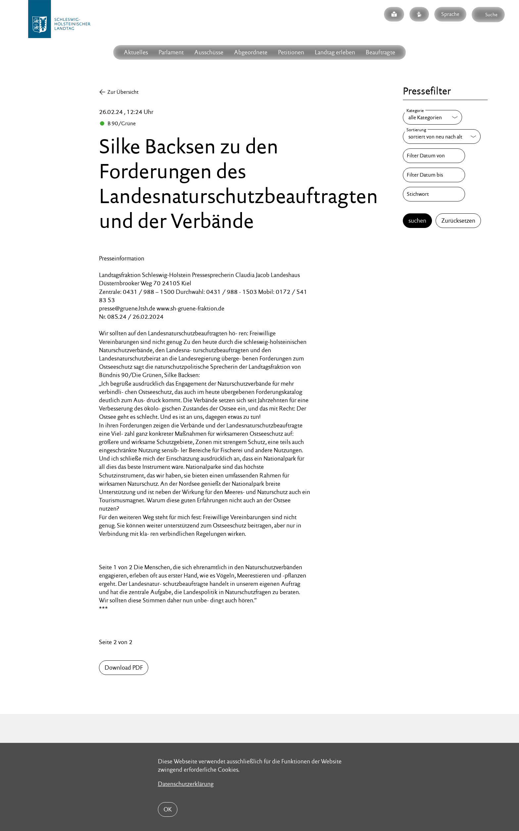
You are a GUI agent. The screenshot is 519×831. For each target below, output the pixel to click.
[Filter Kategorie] (432, 117)
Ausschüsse (208, 52)
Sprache (450, 14)
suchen (417, 220)
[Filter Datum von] (434, 155)
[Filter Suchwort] (434, 194)
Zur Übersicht (123, 92)
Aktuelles (136, 52)
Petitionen (291, 52)
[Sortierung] (442, 136)
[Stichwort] (434, 194)
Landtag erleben (335, 52)
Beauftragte (380, 52)
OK (168, 809)
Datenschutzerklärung (185, 783)
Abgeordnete (250, 52)
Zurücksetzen (458, 220)
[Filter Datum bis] (434, 175)
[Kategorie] (432, 117)
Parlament (171, 52)
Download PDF (124, 667)
